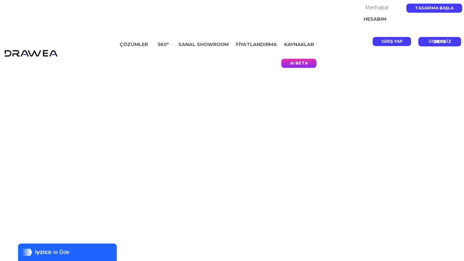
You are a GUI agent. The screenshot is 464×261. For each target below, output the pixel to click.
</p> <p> (232, 130)
